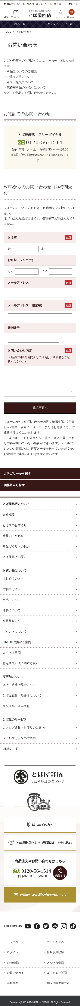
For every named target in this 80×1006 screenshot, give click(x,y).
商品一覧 (20, 24)
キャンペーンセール (60, 24)
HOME (7, 31)
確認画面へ (40, 407)
